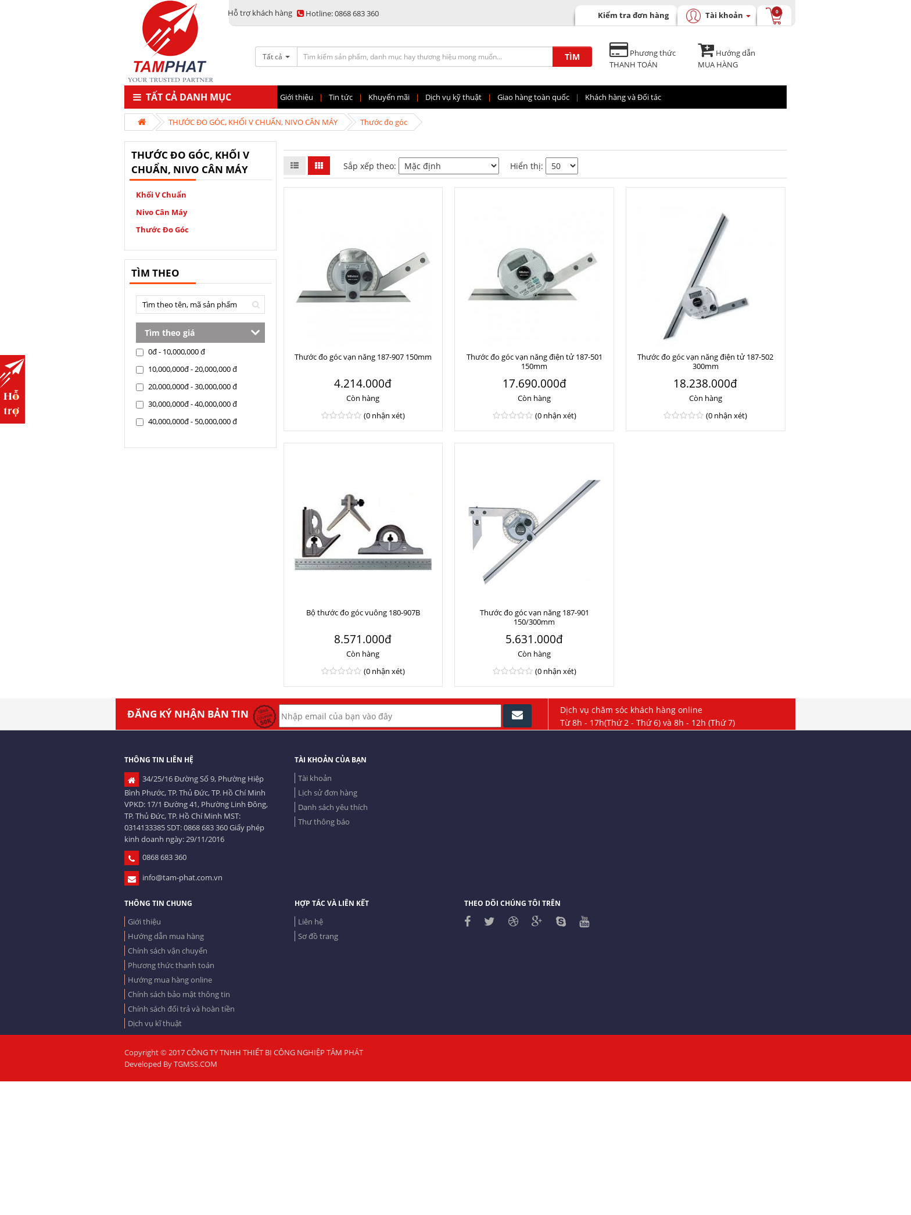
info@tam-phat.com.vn (173, 877)
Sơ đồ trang (318, 936)
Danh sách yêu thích (333, 807)
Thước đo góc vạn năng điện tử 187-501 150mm (534, 361)
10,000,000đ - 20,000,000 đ (186, 369)
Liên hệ (310, 921)
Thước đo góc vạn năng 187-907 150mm (363, 357)
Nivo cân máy (161, 212)
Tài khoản (315, 778)
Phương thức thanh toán (171, 965)
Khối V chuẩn (161, 194)
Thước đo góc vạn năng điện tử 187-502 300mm (705, 361)
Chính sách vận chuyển (167, 950)
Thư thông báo (324, 821)
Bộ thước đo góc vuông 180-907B (363, 612)
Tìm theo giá (170, 332)
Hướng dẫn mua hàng (166, 936)
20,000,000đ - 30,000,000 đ (186, 386)
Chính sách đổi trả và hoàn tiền (181, 1008)
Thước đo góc (383, 122)
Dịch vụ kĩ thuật (155, 1023)
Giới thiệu (144, 921)
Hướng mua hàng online (170, 979)
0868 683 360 (338, 13)
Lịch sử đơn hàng (327, 792)
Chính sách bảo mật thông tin (179, 994)
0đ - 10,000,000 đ (170, 351)
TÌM (572, 56)
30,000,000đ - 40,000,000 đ (186, 404)
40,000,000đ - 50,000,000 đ (186, 421)
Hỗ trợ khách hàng (260, 13)
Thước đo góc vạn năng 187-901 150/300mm (534, 617)
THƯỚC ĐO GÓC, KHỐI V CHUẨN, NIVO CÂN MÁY (253, 122)
